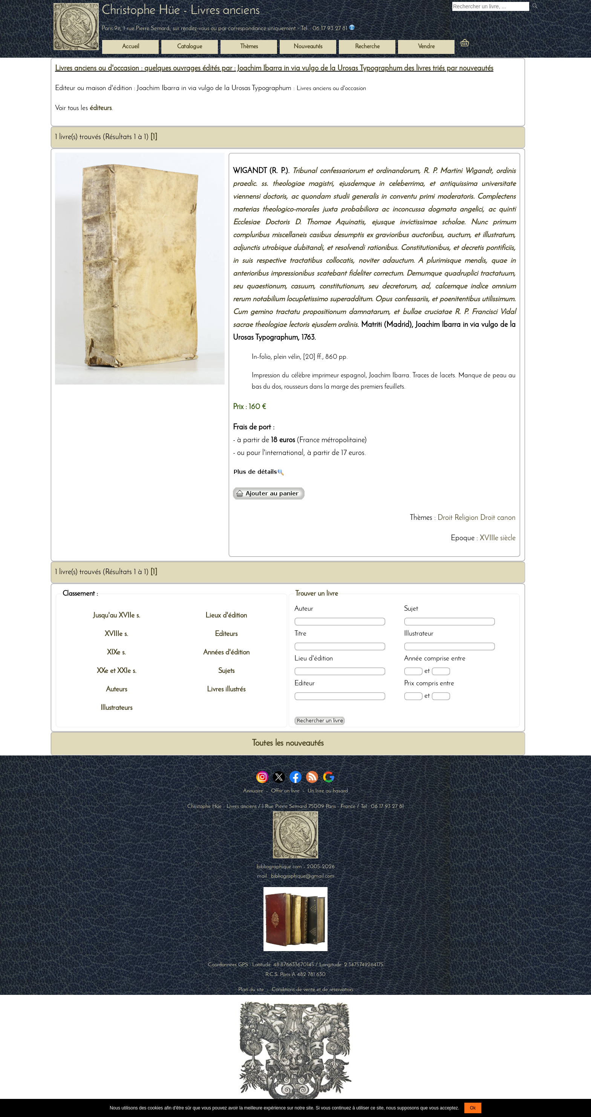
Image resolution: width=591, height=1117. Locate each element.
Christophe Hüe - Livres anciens (181, 10)
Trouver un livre (316, 594)
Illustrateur (418, 633)
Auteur (303, 609)
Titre (300, 633)
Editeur (304, 683)
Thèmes (421, 518)
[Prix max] (441, 696)
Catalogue (189, 47)
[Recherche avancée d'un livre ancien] (319, 721)
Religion (466, 518)
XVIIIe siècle (498, 538)
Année (413, 658)
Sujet (411, 609)
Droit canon (498, 518)
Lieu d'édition (313, 658)
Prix (409, 683)
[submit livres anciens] (535, 6)
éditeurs (101, 108)
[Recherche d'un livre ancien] (490, 6)
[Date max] (441, 671)
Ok (473, 1108)
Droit (445, 518)
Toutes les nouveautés (288, 743)
